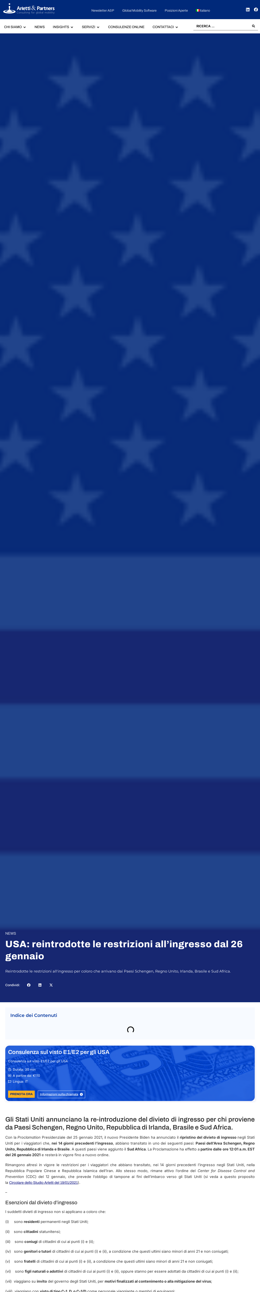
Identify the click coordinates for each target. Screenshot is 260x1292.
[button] (15, 27)
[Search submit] (253, 26)
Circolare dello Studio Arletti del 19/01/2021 (43, 1183)
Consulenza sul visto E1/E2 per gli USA (58, 1052)
